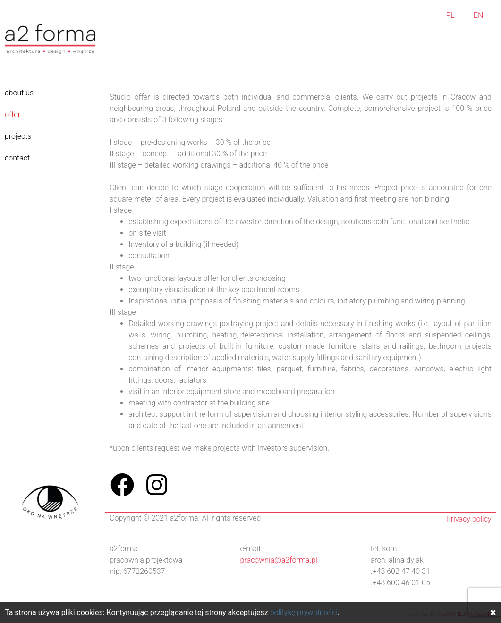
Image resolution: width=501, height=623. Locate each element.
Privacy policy (469, 518)
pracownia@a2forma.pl (278, 560)
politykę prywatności (304, 612)
